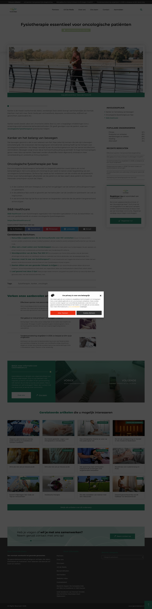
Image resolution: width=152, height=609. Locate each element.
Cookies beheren (89, 313)
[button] (101, 296)
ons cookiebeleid (74, 306)
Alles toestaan (63, 313)
